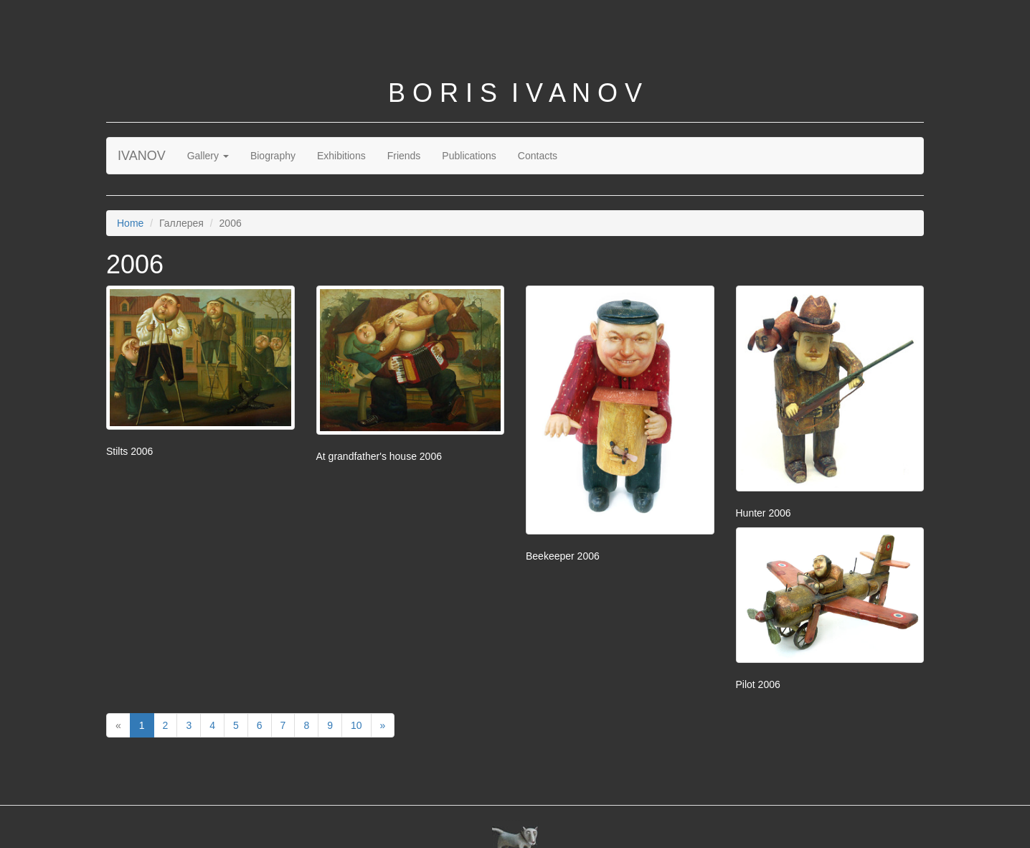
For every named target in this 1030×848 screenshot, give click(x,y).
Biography (273, 155)
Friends (404, 155)
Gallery (208, 155)
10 (356, 725)
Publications (469, 155)
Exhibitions (341, 155)
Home (130, 223)
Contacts (537, 155)
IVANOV (142, 156)
